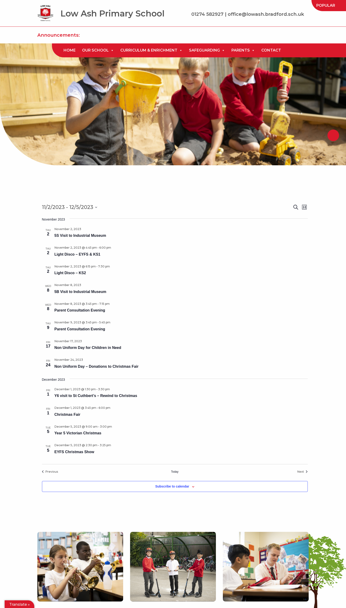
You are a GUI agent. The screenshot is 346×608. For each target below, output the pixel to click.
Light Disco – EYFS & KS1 (77, 254)
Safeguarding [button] (207, 50)
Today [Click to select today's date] (174, 471)
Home (70, 50)
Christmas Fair (67, 414)
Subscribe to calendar (172, 486)
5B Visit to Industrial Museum (80, 292)
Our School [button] (98, 50)
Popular (325, 5)
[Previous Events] (50, 472)
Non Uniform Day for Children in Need (87, 348)
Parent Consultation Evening (79, 310)
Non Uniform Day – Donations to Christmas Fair (96, 366)
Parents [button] (243, 50)
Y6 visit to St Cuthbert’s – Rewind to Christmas (95, 396)
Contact (271, 50)
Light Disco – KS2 (70, 273)
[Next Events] (302, 472)
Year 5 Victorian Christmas (77, 433)
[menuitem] (326, 5)
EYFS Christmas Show (74, 452)
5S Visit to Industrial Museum (80, 235)
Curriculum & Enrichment (151, 50)
